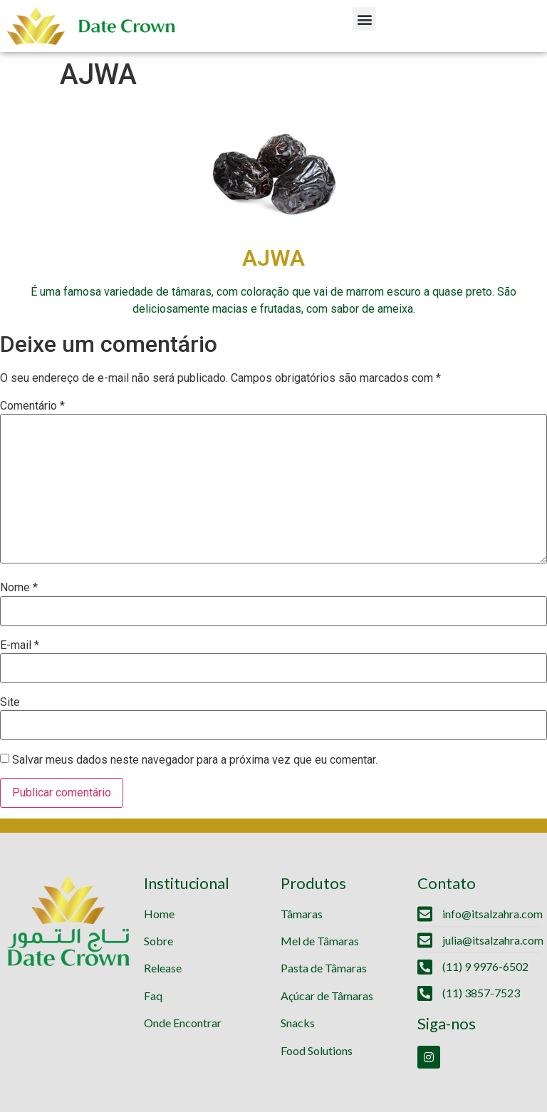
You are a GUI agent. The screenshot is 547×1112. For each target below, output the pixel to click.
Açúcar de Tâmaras (327, 995)
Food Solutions (317, 1050)
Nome (19, 587)
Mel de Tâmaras (320, 940)
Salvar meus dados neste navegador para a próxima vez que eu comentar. (194, 760)
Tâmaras (302, 913)
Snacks (298, 1022)
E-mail (19, 645)
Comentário (32, 406)
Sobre (158, 940)
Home (159, 913)
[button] (364, 19)
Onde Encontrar (183, 1022)
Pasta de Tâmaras (324, 968)
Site (10, 702)
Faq (153, 995)
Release (163, 968)
